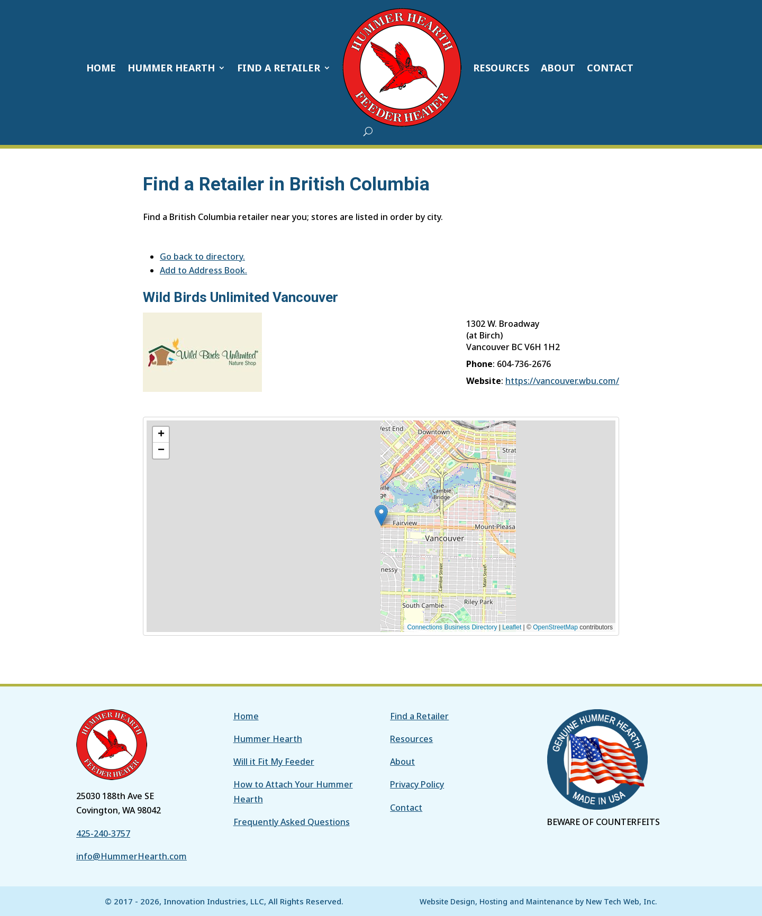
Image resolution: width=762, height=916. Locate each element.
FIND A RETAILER (278, 67)
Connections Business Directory (452, 627)
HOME (101, 67)
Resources (411, 739)
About (402, 761)
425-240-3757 (103, 833)
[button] (362, 505)
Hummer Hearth (267, 739)
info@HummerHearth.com (131, 856)
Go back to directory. (202, 256)
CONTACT (610, 67)
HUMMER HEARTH (171, 67)
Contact (406, 807)
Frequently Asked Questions (291, 822)
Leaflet (511, 627)
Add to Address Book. (203, 270)
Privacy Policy (417, 784)
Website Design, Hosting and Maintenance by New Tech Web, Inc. (538, 901)
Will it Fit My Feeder (273, 761)
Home (246, 716)
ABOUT (558, 67)
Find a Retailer (419, 716)
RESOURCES (501, 67)
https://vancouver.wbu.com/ (562, 381)
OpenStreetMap (555, 627)
